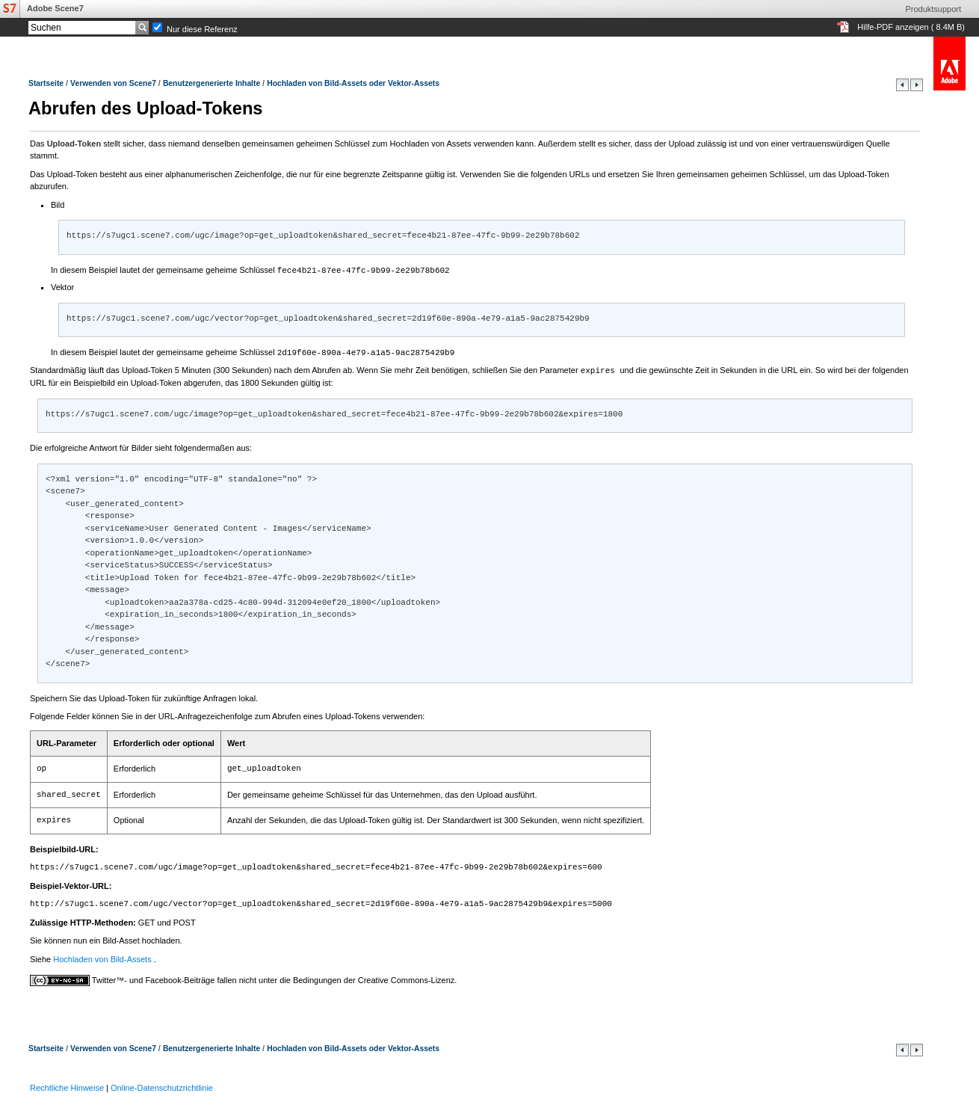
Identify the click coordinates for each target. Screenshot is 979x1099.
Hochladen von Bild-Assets (103, 956)
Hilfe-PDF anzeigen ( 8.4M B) (911, 26)
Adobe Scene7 (55, 8)
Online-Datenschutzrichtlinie (162, 1085)
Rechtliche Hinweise (67, 1085)
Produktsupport (933, 8)
